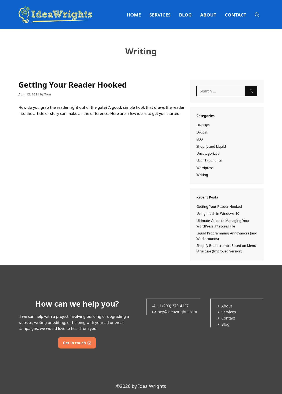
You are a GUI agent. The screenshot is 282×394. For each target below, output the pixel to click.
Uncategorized (208, 153)
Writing (202, 174)
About (208, 14)
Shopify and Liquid (211, 146)
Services (160, 14)
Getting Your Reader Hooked (72, 85)
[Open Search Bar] (257, 14)
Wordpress (205, 167)
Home (134, 14)
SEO (199, 139)
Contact (235, 14)
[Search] (251, 91)
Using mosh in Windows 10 (217, 213)
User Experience (209, 160)
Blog (185, 14)
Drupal (201, 132)
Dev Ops (203, 125)
